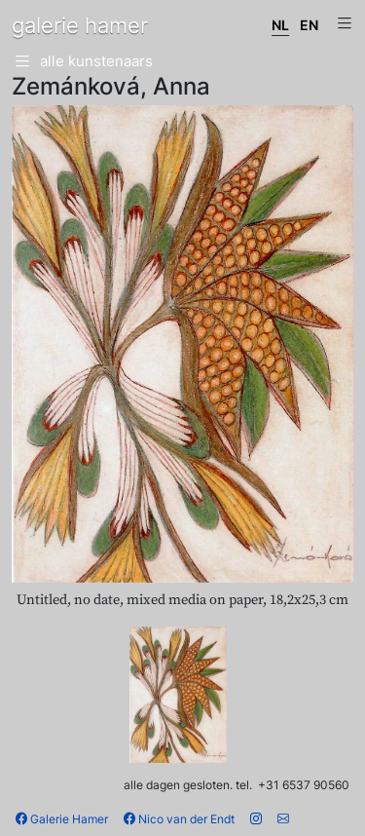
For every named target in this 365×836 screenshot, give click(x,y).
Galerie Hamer (62, 819)
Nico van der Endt (179, 819)
